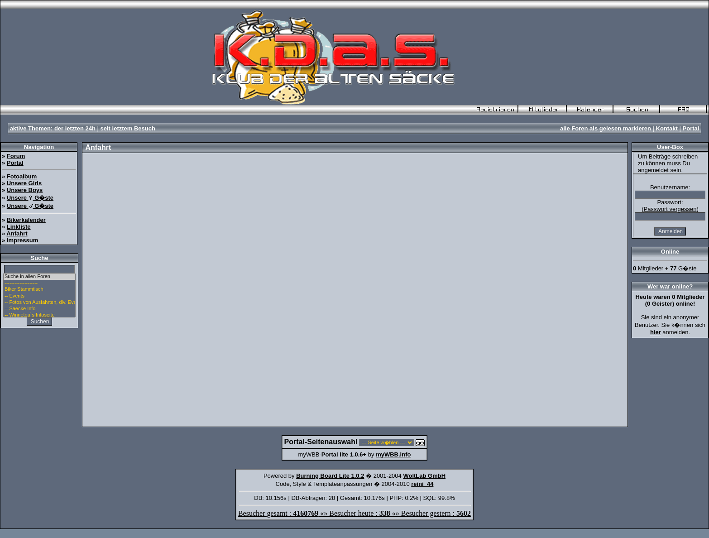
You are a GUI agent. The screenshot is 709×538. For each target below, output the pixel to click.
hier (655, 332)
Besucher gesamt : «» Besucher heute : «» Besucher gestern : (354, 513)
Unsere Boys (25, 190)
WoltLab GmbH (424, 475)
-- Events (39, 296)
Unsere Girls (24, 183)
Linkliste (19, 226)
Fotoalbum (22, 176)
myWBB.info (393, 454)
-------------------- (39, 283)
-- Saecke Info (39, 309)
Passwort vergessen (669, 209)
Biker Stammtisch (39, 289)
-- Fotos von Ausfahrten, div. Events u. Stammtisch (39, 302)
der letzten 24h (75, 128)
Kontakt (667, 128)
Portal (691, 128)
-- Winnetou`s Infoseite (39, 315)
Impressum (22, 240)
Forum (16, 156)
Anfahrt (16, 233)
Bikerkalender (26, 219)
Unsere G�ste (30, 197)
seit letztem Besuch (128, 128)
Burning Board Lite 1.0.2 (330, 475)
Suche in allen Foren (39, 277)
